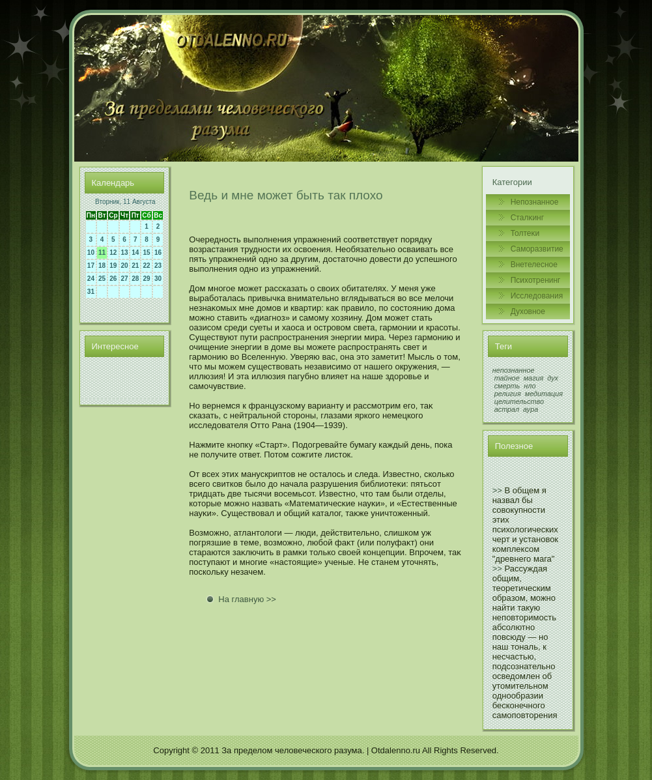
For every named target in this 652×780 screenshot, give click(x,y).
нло (529, 386)
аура (530, 409)
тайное (507, 378)
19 (113, 265)
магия (534, 378)
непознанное (513, 370)
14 (135, 252)
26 (113, 278)
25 (102, 278)
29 (146, 278)
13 (124, 252)
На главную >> (247, 599)
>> (497, 490)
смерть (507, 386)
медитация (544, 393)
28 (135, 278)
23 (158, 265)
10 (90, 252)
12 (113, 252)
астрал (506, 409)
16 (158, 252)
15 (146, 252)
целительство (519, 401)
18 (102, 265)
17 (90, 265)
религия (507, 393)
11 (102, 252)
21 (135, 265)
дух (552, 378)
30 (158, 278)
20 (124, 265)
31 (90, 291)
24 (90, 278)
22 (146, 265)
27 (124, 278)
